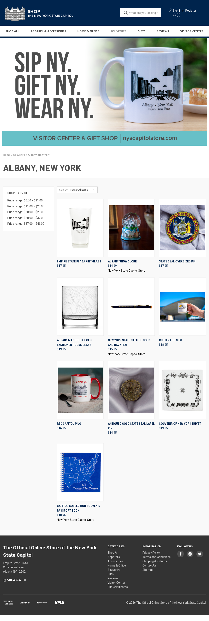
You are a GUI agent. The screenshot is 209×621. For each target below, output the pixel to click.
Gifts (142, 33)
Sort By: (63, 195)
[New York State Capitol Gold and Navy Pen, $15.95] (131, 312)
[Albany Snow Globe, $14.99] (131, 233)
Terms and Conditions (156, 562)
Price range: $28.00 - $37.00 (25, 224)
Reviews (163, 33)
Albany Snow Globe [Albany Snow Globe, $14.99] (122, 267)
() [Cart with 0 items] (183, 16)
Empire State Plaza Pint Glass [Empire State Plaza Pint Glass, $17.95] (79, 267)
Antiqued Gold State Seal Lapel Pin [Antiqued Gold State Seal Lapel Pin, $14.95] (131, 432)
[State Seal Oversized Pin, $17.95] (182, 233)
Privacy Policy (151, 558)
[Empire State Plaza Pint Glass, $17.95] (80, 233)
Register (197, 11)
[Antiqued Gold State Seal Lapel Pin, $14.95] (131, 396)
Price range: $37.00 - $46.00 (25, 229)
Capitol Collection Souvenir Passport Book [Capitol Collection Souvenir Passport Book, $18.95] (78, 514)
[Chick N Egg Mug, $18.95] (182, 312)
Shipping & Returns (154, 567)
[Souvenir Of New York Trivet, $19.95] (182, 396)
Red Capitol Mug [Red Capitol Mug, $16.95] (69, 429)
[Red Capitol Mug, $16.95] (80, 396)
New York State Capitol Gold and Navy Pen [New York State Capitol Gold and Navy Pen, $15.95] (129, 348)
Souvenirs (118, 33)
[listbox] (83, 195)
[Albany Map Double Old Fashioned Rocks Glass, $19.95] (80, 312)
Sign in (183, 11)
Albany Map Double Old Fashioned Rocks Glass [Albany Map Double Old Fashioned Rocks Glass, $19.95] (74, 348)
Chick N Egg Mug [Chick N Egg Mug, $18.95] (170, 346)
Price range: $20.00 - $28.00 (25, 218)
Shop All (12, 33)
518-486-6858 (16, 586)
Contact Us (149, 571)
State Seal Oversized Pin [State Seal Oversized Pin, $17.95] (177, 267)
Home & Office (88, 33)
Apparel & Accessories (48, 33)
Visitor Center (116, 588)
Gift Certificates (118, 592)
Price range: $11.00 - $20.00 (25, 212)
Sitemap (147, 575)
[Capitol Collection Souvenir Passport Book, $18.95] (80, 478)
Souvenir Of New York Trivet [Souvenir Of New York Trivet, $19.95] (180, 429)
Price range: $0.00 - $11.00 (25, 206)
